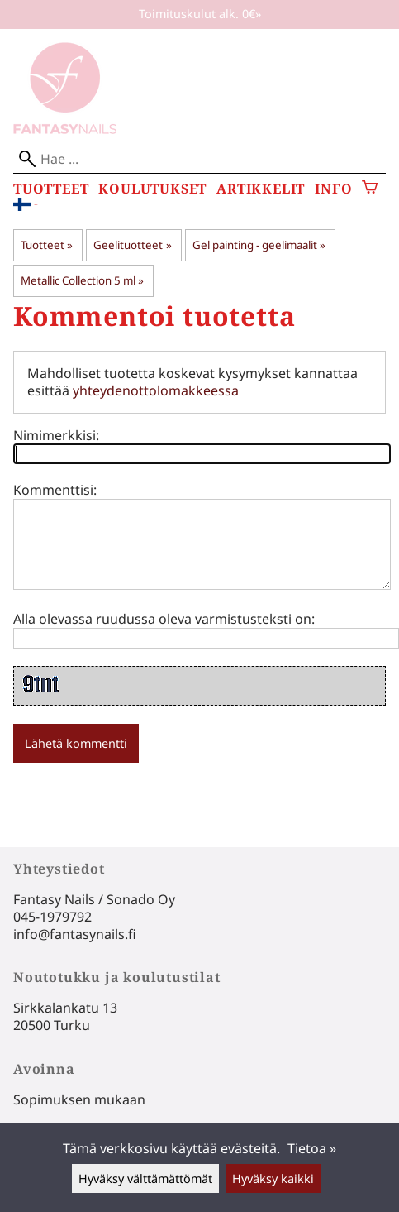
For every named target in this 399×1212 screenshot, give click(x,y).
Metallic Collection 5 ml (82, 280)
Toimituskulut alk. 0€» (200, 14)
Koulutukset (152, 189)
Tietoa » (311, 1148)
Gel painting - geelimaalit (258, 244)
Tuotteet (50, 189)
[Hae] (199, 159)
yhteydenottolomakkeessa (156, 390)
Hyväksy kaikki (273, 1178)
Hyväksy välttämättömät (145, 1178)
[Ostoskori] (370, 189)
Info (333, 189)
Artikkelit (260, 189)
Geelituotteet (132, 244)
